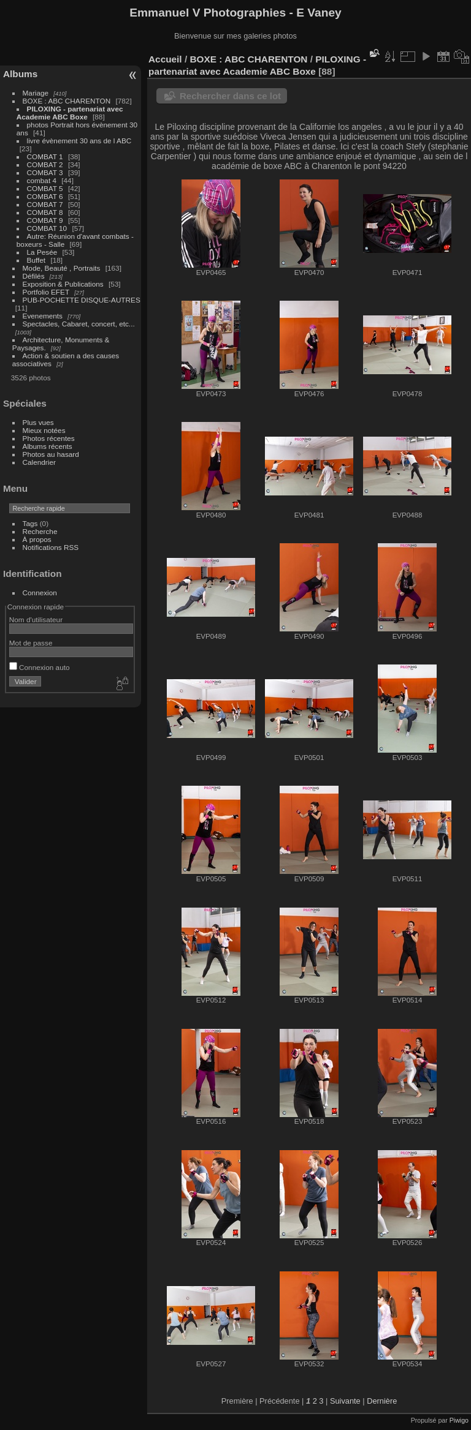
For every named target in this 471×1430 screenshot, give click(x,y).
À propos (37, 539)
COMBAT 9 (45, 220)
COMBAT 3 (45, 172)
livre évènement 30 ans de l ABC (79, 141)
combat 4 (41, 180)
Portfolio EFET (46, 292)
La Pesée (42, 252)
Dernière (382, 1401)
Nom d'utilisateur (36, 619)
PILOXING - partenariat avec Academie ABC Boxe (70, 113)
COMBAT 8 (45, 212)
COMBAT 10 (47, 228)
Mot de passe (31, 643)
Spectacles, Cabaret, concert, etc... (79, 324)
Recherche (40, 531)
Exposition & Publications (63, 284)
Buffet (36, 260)
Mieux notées (44, 430)
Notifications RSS (51, 547)
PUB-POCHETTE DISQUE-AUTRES (81, 300)
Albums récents (47, 446)
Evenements (44, 316)
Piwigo (459, 1420)
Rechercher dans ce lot (230, 96)
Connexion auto (39, 667)
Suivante (345, 1401)
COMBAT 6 (45, 196)
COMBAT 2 (45, 164)
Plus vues (38, 422)
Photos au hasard (51, 454)
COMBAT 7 (45, 204)
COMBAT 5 (45, 188)
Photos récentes (49, 438)
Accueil (165, 59)
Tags (30, 523)
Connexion (40, 592)
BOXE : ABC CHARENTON (67, 101)
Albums (20, 74)
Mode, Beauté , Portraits (62, 268)
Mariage (36, 93)
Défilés (34, 276)
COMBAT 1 (45, 156)
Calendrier (39, 462)
